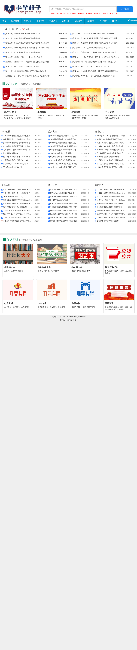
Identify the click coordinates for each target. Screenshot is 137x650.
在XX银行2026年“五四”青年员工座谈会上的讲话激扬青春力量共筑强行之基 (42, 76)
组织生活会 (64, 13)
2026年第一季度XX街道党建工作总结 (110, 150)
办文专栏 (8, 303)
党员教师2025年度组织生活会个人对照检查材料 (67, 214)
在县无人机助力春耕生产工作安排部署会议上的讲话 (33, 43)
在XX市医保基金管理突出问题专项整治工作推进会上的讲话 (103, 38)
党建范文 (40, 21)
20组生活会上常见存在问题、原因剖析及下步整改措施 (70, 164)
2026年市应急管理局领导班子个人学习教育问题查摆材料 (71, 136)
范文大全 (28, 21)
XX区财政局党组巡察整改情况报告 (63, 143)
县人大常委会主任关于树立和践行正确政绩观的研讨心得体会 (72, 203)
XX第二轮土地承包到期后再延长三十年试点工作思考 (69, 167)
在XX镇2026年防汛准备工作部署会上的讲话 (30, 71)
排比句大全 (9, 267)
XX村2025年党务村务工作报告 (61, 153)
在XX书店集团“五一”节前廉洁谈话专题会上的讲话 (99, 34)
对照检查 (97, 13)
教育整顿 (89, 13)
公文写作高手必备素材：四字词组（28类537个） (21, 157)
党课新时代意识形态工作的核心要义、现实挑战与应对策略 (25, 203)
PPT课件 (115, 21)
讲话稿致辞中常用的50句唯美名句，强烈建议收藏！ (22, 164)
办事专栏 (75, 303)
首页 (4, 21)
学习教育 (73, 13)
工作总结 (104, 13)
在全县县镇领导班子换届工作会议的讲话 (65, 196)
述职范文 (109, 303)
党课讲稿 (53, 21)
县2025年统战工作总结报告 (60, 200)
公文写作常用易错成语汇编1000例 (15, 160)
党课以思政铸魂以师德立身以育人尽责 (17, 190)
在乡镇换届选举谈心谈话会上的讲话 (27, 38)
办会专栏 (42, 303)
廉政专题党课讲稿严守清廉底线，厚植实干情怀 (20, 200)
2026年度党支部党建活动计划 (108, 157)
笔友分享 (65, 21)
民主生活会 (55, 13)
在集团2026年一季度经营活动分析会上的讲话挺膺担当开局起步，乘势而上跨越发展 (45, 62)
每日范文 (78, 21)
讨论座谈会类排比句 (10, 153)
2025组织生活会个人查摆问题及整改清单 (65, 146)
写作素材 (15, 21)
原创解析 (91, 21)
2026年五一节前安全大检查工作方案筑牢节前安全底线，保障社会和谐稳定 (108, 76)
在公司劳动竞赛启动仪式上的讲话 (26, 66)
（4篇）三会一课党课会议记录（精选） (18, 217)
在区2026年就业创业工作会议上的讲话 (28, 57)
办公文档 (103, 21)
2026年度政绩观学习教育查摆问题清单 (111, 217)
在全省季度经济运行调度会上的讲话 (27, 52)
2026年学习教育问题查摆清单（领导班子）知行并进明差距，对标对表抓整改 (78, 210)
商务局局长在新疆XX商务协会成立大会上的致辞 (68, 193)
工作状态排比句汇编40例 (12, 167)
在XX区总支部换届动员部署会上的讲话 (95, 48)
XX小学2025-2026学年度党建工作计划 (95, 66)
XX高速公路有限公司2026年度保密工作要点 (66, 157)
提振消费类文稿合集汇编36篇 (108, 221)
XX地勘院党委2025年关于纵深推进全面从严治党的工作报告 (72, 150)
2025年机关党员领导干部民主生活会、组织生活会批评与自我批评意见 (29, 146)
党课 (111, 13)
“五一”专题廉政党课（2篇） (13, 196)
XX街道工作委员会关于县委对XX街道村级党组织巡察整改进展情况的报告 (77, 160)
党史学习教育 (10, 112)
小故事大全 (76, 267)
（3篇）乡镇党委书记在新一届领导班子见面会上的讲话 (101, 57)
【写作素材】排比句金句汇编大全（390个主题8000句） (23, 150)
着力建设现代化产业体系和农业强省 (16, 139)
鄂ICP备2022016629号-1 (68, 320)
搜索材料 (125, 9)
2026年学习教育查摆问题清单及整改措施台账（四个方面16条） (26, 136)
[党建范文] (76, 66)
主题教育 (81, 13)
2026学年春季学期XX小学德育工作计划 (64, 139)
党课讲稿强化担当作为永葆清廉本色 (16, 193)
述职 (115, 13)
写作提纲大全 (44, 267)
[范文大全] (9, 34)
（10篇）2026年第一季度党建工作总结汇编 (113, 146)
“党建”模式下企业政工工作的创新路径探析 (112, 167)
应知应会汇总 (111, 267)
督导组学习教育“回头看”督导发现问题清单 (19, 143)
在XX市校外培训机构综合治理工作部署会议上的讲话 (100, 43)
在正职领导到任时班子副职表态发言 (27, 34)
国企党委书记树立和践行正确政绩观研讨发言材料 (68, 217)
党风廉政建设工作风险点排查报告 (109, 207)
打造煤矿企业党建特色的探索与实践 (110, 160)
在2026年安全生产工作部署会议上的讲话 (65, 190)
